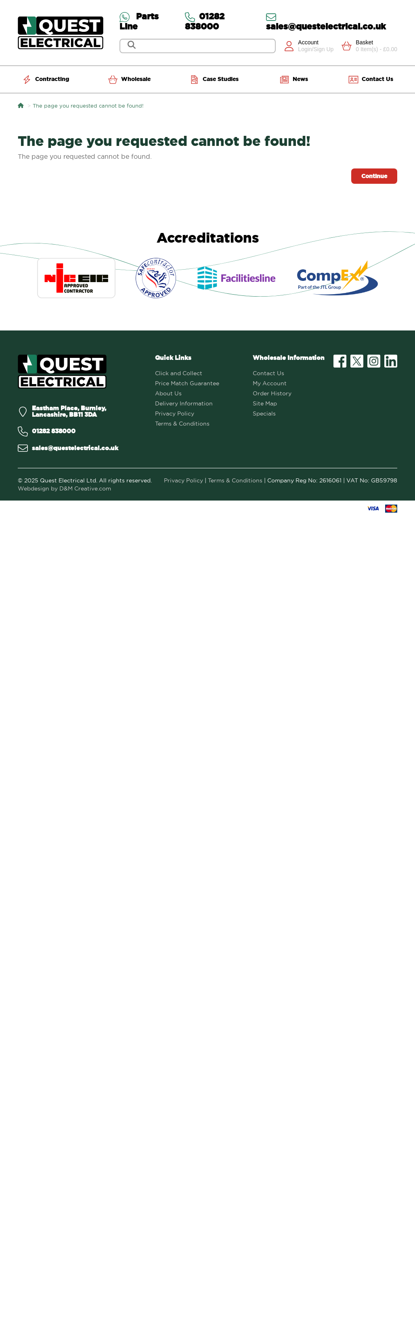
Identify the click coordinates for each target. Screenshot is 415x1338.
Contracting (45, 79)
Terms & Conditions (182, 423)
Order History (272, 393)
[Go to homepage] (60, 33)
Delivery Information (184, 403)
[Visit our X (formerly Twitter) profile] (356, 361)
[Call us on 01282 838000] (80, 431)
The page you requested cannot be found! (88, 105)
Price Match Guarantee (187, 383)
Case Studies (214, 79)
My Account (270, 383)
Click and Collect (178, 373)
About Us (168, 393)
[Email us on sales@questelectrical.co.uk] (80, 448)
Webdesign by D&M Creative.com (64, 488)
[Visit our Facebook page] (339, 361)
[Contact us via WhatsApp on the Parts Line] (148, 21)
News (293, 79)
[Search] (198, 45)
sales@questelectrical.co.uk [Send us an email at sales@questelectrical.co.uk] (326, 21)
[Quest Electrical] (62, 372)
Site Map (265, 403)
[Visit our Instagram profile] (373, 361)
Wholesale (129, 79)
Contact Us (370, 79)
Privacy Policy (174, 413)
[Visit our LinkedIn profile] (390, 361)
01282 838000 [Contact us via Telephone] (204, 21)
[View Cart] (369, 46)
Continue (374, 176)
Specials (264, 413)
